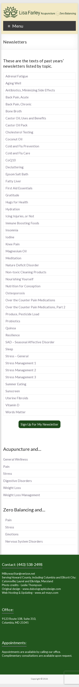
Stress (7, 473)
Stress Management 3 (20, 377)
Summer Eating (15, 384)
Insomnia (11, 230)
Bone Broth (13, 111)
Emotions (12, 534)
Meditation (13, 258)
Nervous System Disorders (24, 541)
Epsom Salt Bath (16, 174)
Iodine (9, 237)
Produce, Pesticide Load (22, 314)
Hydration (12, 209)
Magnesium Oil (16, 251)
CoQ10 (10, 160)
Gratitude (12, 195)
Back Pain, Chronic (18, 104)
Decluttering (14, 167)
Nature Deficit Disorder (22, 265)
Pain (6, 466)
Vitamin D (12, 405)
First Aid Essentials (18, 188)
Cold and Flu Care (17, 153)
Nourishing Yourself (19, 279)
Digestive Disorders (17, 481)
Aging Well (13, 83)
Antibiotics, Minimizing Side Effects (30, 90)
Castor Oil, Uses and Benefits (25, 118)
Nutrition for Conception (22, 286)
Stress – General (16, 356)
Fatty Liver (13, 181)
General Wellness (15, 459)
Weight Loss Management (21, 495)
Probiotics (12, 321)
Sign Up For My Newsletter (39, 424)
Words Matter (15, 412)
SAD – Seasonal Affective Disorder (30, 342)
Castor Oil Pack (16, 125)
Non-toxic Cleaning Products (25, 272)
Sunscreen (12, 391)
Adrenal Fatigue (16, 76)
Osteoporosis (15, 293)
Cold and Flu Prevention (22, 146)
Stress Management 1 (20, 363)
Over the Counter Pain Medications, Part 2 (35, 307)
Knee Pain (12, 244)
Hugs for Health (16, 202)
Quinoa (10, 328)
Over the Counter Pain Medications (30, 300)
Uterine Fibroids (16, 398)
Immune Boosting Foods (22, 223)
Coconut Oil (13, 139)
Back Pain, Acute (17, 97)
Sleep (9, 349)
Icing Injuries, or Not (19, 216)
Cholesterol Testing (19, 132)
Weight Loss (12, 488)
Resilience (12, 335)
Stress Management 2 (20, 370)
